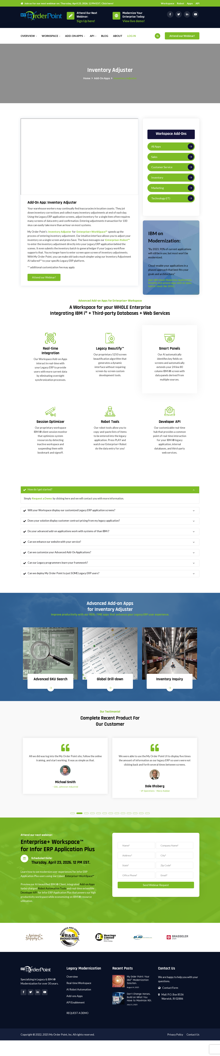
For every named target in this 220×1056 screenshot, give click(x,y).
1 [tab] (72, 817)
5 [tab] (98, 817)
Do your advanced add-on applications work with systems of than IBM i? (66, 533)
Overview (28, 35)
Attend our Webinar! (182, 35)
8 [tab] (117, 817)
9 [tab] (123, 817)
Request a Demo (42, 499)
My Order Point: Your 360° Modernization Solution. (138, 985)
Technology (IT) (172, 199)
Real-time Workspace (78, 988)
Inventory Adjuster (59, 232)
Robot (180, 3)
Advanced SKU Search (50, 682)
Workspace (167, 3)
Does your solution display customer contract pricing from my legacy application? (71, 522)
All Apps (172, 147)
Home (86, 78)
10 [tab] (129, 817)
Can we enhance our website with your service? (52, 543)
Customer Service (172, 167)
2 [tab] (79, 817)
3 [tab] (86, 817)
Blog (104, 35)
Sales (172, 157)
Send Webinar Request (156, 889)
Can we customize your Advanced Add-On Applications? (57, 554)
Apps (190, 3)
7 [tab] (110, 817)
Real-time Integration (50, 352)
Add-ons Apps (74, 1000)
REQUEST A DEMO (77, 1017)
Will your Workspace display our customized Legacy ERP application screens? (69, 512)
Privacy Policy (175, 1039)
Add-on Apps (74, 35)
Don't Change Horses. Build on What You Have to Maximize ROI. (139, 1002)
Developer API (170, 423)
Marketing (172, 188)
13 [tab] (147, 817)
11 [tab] (135, 817)
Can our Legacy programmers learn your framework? (55, 565)
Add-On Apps (102, 78)
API (197, 3)
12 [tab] (141, 817)
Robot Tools (110, 423)
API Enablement (75, 1007)
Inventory (172, 178)
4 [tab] (92, 817)
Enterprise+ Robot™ (117, 240)
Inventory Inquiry (169, 682)
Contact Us (192, 1039)
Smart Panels (169, 349)
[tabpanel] (50, 663)
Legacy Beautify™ (110, 349)
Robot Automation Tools (52, 893)
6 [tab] (104, 817)
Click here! (107, 3)
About (117, 35)
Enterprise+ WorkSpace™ (92, 232)
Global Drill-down (110, 682)
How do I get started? (38, 491)
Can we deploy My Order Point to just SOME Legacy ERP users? (61, 575)
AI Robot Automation (78, 994)
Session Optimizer (50, 423)
